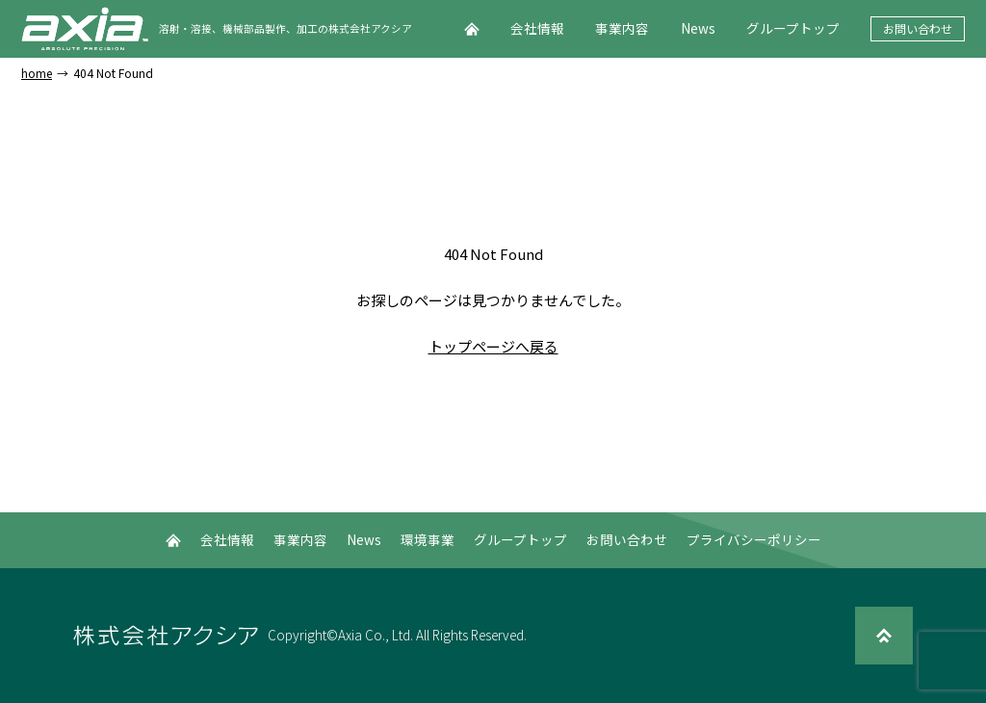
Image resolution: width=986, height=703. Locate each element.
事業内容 (622, 28)
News (698, 28)
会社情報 (537, 28)
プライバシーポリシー (754, 539)
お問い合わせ (917, 28)
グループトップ (793, 28)
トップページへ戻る (493, 346)
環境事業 (427, 539)
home (36, 73)
